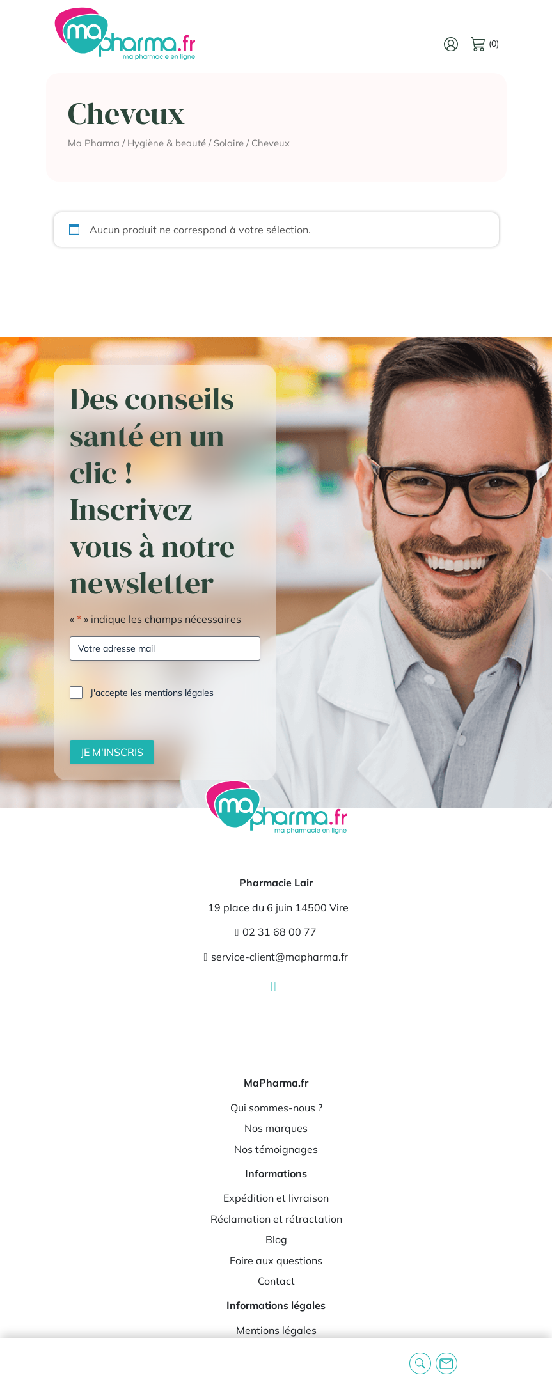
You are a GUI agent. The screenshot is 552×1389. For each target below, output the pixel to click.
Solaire (229, 143)
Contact (276, 1281)
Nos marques (276, 1128)
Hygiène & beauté (166, 143)
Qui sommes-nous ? (276, 1107)
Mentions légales (276, 1330)
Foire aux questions (276, 1260)
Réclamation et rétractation (276, 1218)
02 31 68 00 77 (276, 932)
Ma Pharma (94, 143)
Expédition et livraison (276, 1197)
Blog (276, 1239)
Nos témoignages (276, 1149)
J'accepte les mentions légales (152, 692)
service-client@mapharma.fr (276, 957)
